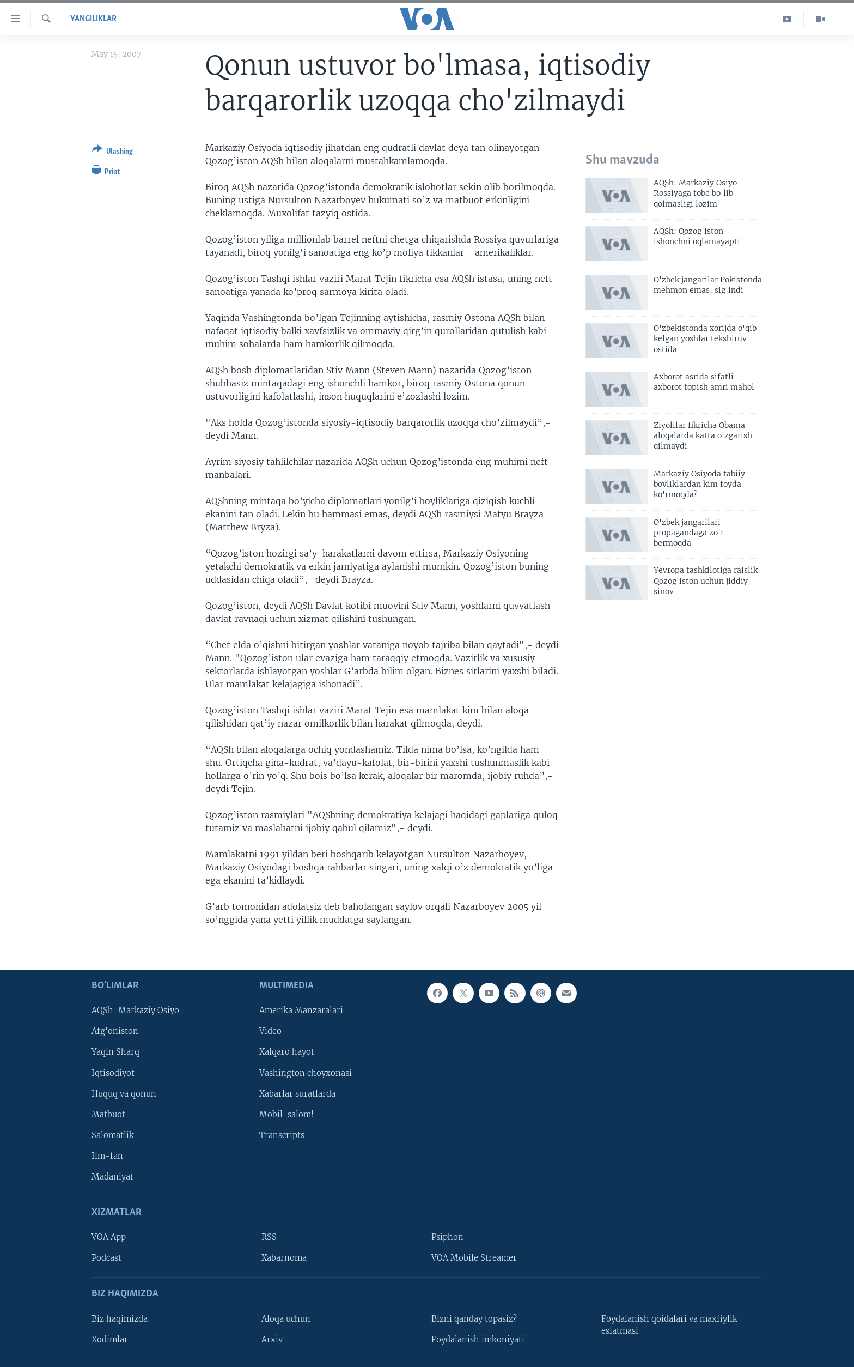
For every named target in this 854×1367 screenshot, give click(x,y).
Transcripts (281, 1135)
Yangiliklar (93, 19)
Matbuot (108, 1114)
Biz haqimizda (119, 1318)
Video (270, 1031)
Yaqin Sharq (115, 1052)
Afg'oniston (114, 1031)
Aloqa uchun (285, 1318)
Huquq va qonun (123, 1093)
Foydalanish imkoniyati (477, 1339)
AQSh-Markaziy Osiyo (135, 1010)
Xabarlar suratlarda (297, 1093)
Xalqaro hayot (286, 1052)
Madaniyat (112, 1176)
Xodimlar (109, 1339)
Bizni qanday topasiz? (474, 1318)
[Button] (112, 152)
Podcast (106, 1258)
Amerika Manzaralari (301, 1010)
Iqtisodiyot (113, 1073)
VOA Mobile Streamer (474, 1258)
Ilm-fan (107, 1155)
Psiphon (447, 1237)
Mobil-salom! (286, 1114)
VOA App (108, 1237)
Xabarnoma (284, 1258)
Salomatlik (112, 1135)
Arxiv (272, 1339)
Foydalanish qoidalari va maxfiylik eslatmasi (669, 1324)
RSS (269, 1237)
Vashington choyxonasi (305, 1073)
